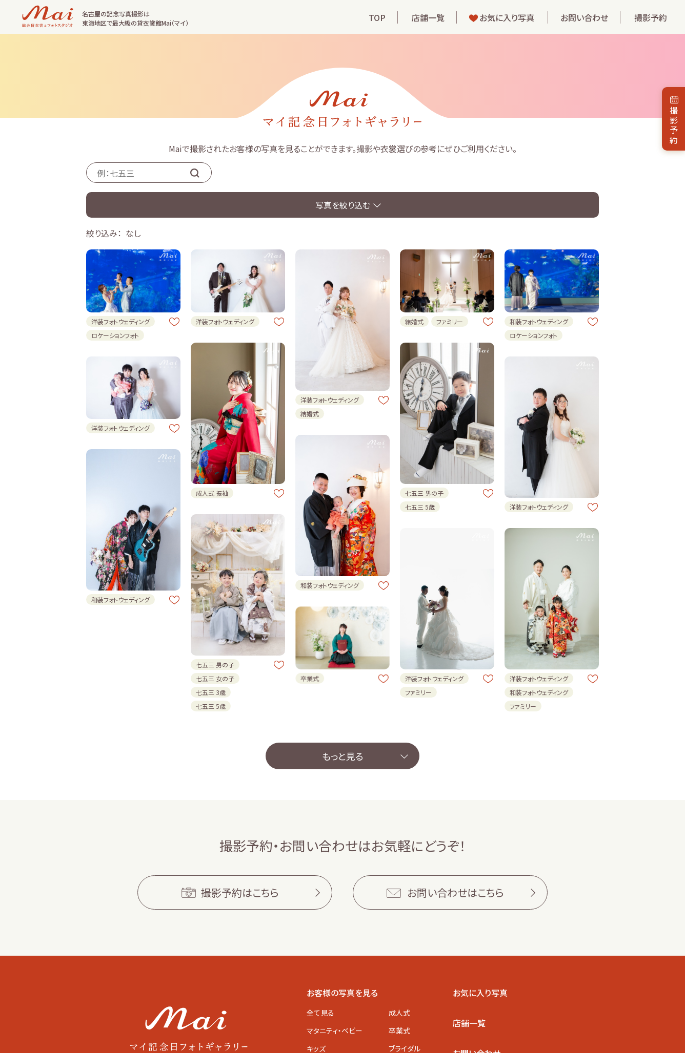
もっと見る (343, 756)
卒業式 (399, 1030)
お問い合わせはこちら (455, 892)
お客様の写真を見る (342, 992)
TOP (377, 17)
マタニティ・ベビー (334, 1030)
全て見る (320, 1012)
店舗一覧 (428, 17)
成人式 (399, 1012)
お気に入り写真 (506, 17)
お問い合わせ (584, 17)
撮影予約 (650, 17)
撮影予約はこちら (240, 892)
